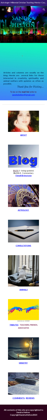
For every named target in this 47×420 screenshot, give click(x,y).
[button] (3, 9)
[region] (23, 3)
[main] (23, 24)
